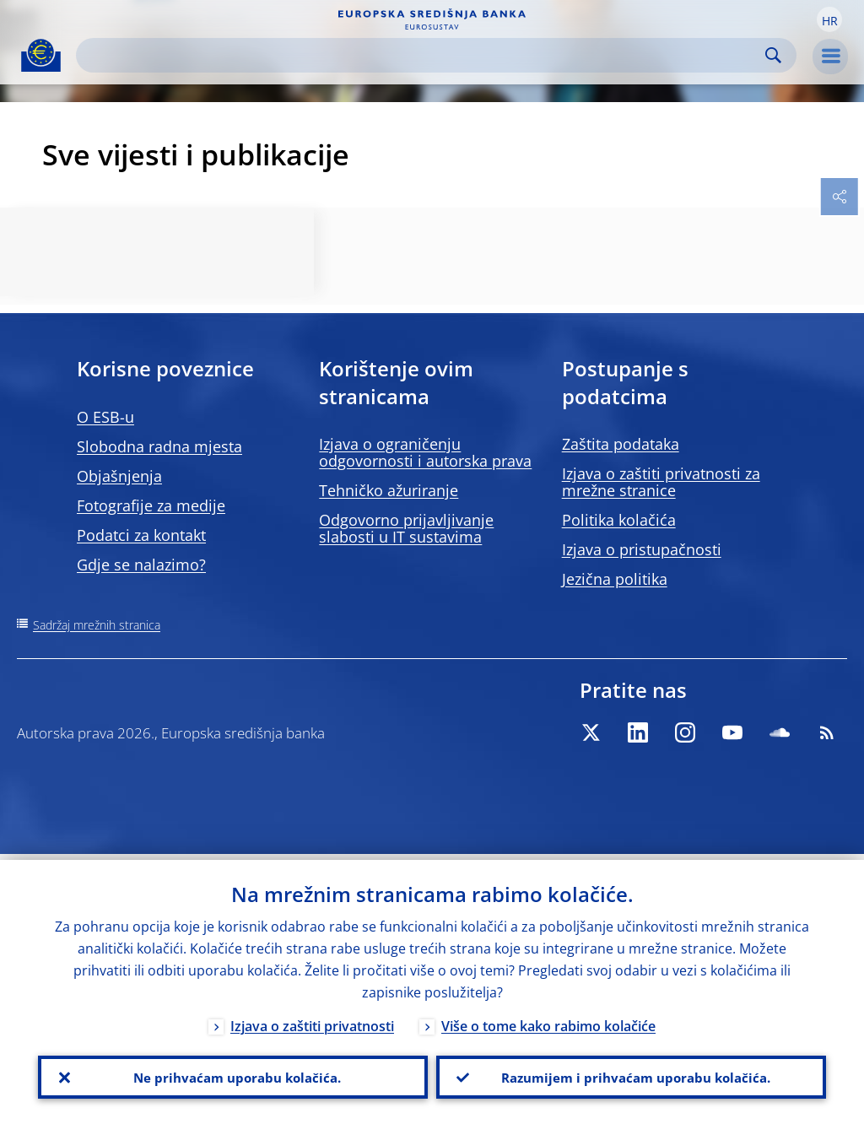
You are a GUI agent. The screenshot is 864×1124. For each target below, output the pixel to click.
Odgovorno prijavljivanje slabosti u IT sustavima (406, 528)
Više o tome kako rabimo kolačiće (548, 1020)
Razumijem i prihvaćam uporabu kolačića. (631, 1074)
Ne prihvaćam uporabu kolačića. (233, 1074)
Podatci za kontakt (141, 535)
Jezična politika (614, 579)
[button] (829, 19)
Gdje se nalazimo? (141, 564)
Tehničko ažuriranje (388, 490)
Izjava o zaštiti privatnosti (312, 1020)
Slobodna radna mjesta (159, 446)
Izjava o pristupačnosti (641, 549)
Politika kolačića (619, 520)
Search (773, 55)
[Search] (422, 55)
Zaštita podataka (620, 444)
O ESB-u (105, 417)
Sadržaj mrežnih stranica (96, 625)
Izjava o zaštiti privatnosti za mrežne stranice (661, 481)
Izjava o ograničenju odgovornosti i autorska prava (425, 452)
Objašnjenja (119, 476)
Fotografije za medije (151, 505)
